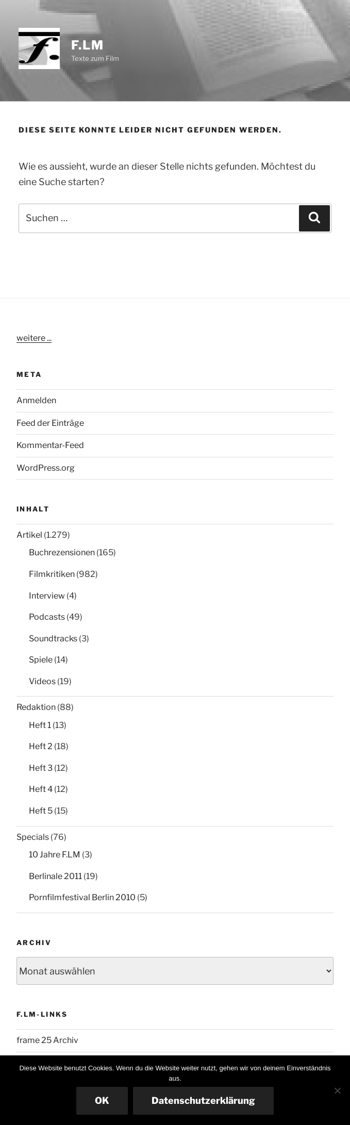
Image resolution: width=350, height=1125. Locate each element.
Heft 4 (41, 789)
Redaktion (36, 707)
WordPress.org (45, 468)
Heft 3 (41, 768)
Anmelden (36, 400)
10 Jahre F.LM (54, 854)
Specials (32, 837)
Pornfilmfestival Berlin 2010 (82, 897)
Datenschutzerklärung (203, 1100)
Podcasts (47, 617)
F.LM (87, 45)
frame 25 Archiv (47, 1040)
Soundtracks (53, 638)
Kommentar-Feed (50, 445)
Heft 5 (41, 811)
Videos (42, 681)
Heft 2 (41, 746)
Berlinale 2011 (55, 876)
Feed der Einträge (50, 423)
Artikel (29, 535)
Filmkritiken (52, 574)
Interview (47, 596)
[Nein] (337, 1090)
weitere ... (34, 338)
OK (102, 1100)
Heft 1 (40, 725)
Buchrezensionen (62, 552)
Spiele (41, 660)
